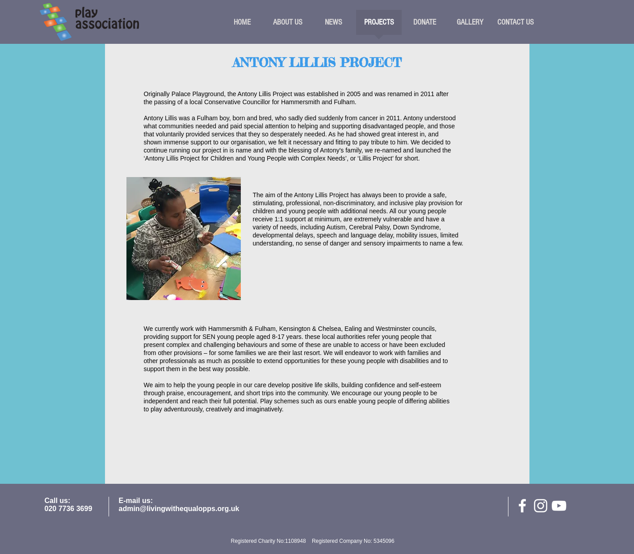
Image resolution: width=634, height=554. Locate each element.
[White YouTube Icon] (559, 506)
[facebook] (522, 506)
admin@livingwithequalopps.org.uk (179, 508)
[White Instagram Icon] (541, 506)
